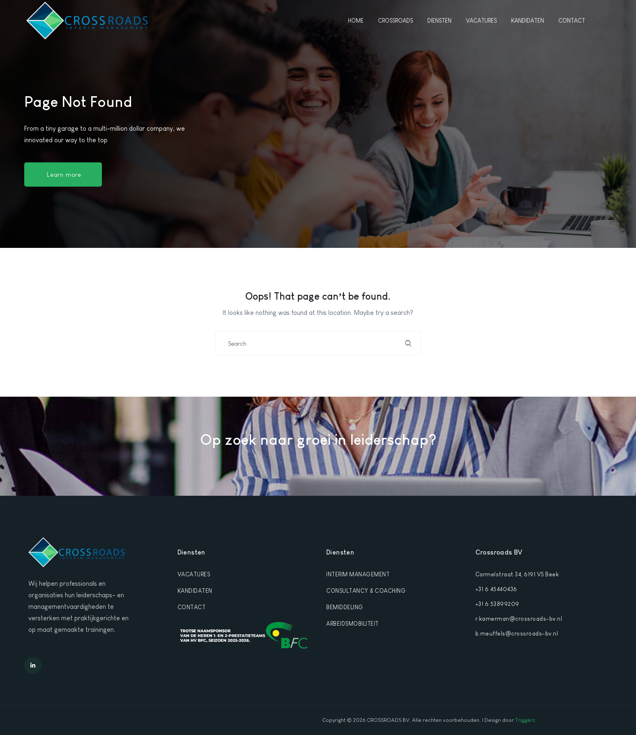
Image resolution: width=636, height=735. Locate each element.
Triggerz (525, 720)
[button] (63, 174)
